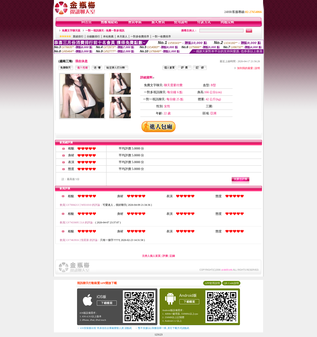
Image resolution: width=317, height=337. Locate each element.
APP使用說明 (212, 283)
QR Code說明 (231, 283)
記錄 (172, 255)
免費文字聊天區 (71, 30)
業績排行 (78, 36)
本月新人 (122, 36)
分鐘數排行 (93, 36)
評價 (165, 255)
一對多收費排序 (140, 36)
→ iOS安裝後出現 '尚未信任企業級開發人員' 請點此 (104, 328)
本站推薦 (108, 36)
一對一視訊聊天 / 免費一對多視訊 (104, 30)
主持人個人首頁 (151, 255)
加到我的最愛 (245, 68)
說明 (257, 68)
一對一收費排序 (161, 36)
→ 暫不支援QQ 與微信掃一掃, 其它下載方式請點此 (162, 328)
